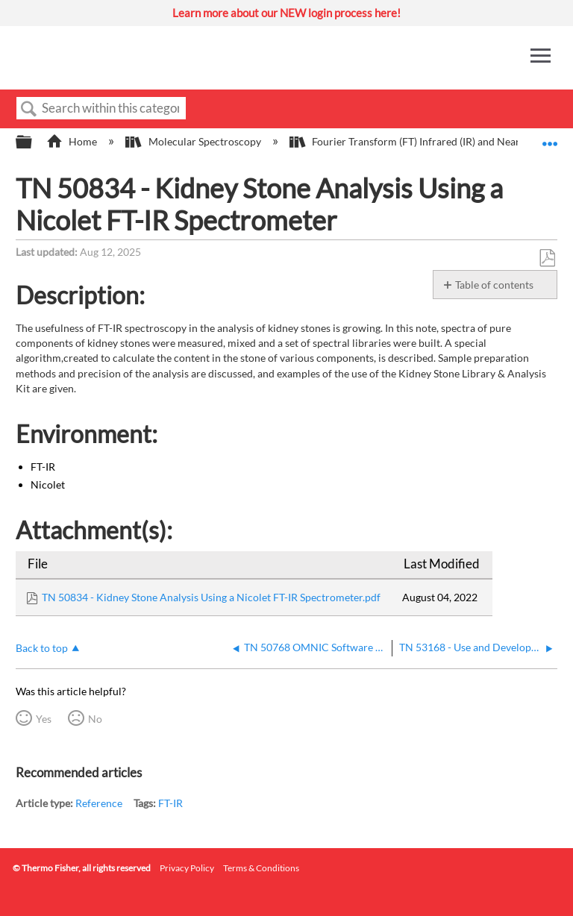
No (95, 718)
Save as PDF (547, 258)
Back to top (42, 647)
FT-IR (170, 803)
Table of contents (494, 284)
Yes (43, 718)
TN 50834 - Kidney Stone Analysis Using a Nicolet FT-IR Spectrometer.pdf (211, 597)
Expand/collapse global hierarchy (33, 142)
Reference (98, 803)
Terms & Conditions (261, 867)
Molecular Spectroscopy (194, 141)
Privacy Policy (187, 867)
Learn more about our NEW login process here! (286, 12)
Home (72, 141)
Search (29, 109)
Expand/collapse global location (550, 137)
